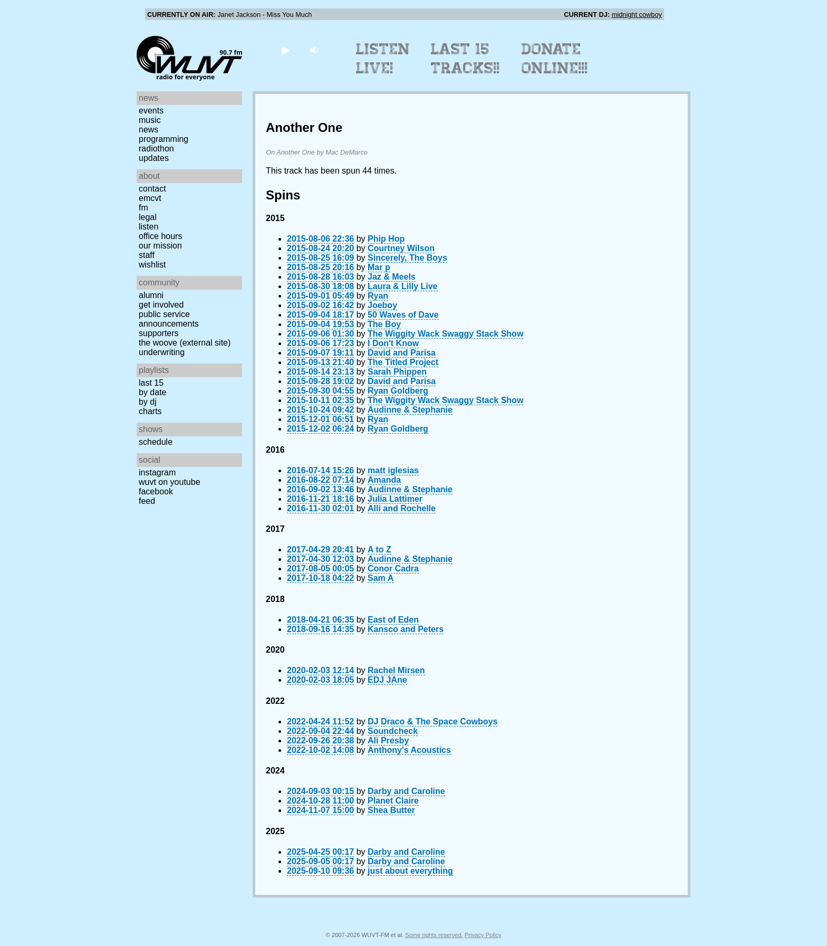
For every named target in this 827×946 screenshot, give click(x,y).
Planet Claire (393, 800)
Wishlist (152, 264)
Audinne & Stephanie (410, 409)
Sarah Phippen (397, 371)
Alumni (151, 295)
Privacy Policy (483, 935)
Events (151, 110)
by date (152, 392)
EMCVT (150, 198)
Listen (148, 226)
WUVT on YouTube (169, 481)
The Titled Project (403, 362)
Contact (152, 188)
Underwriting (162, 352)
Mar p (379, 267)
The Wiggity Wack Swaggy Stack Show (445, 333)
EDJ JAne (387, 679)
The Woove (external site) (184, 342)
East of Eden (393, 619)
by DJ (148, 401)
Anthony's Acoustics (409, 750)
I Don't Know (393, 343)
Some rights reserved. (434, 935)
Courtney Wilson (401, 248)
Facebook (156, 491)
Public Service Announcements (169, 319)
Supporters (159, 333)
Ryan (378, 295)
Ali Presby (388, 740)
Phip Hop (386, 238)
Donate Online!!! (555, 59)
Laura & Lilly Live (402, 286)
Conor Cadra (393, 568)
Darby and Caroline (406, 791)
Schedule (155, 441)
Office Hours (160, 236)
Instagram (157, 472)
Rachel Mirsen (396, 670)
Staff (147, 255)
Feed (147, 500)
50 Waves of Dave (403, 314)
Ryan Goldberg (398, 390)
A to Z (379, 549)
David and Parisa (402, 352)
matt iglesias (393, 470)
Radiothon (156, 148)
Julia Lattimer (395, 498)
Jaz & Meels (392, 276)
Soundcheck (393, 731)
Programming (163, 139)
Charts (150, 411)
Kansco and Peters (406, 629)
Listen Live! (383, 59)
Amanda (384, 479)
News (148, 129)
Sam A (380, 578)
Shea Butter (391, 810)
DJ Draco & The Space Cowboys (432, 721)
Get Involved (161, 304)
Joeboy (382, 305)
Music (150, 120)
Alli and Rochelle (402, 508)
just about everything (410, 870)
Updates (154, 158)
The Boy (384, 324)
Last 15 (151, 382)
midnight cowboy (637, 14)
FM (143, 207)
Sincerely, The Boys (407, 257)
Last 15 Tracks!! (465, 59)
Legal (148, 217)
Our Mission (160, 245)
